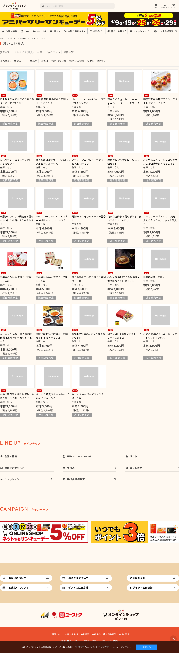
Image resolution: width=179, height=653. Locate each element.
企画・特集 (11, 31)
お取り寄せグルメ (77, 31)
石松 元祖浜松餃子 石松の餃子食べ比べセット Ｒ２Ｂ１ (123, 279)
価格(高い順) (76, 61)
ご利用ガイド (137, 578)
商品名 (33, 61)
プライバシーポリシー (94, 640)
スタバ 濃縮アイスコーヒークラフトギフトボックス (160, 335)
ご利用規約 (112, 640)
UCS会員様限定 (165, 31)
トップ (3, 38)
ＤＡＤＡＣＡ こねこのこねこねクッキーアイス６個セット (17, 101)
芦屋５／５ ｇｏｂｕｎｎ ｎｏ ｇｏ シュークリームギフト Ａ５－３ (123, 102)
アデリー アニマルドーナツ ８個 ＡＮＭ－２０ (88, 161)
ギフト (57, 31)
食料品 (96, 31)
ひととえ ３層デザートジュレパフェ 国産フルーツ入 (53, 161)
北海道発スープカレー (155, 277)
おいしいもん (39, 38)
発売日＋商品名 (96, 61)
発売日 (44, 61)
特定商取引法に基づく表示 (116, 634)
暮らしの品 (116, 31)
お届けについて (17, 578)
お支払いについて (19, 587)
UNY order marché (35, 31)
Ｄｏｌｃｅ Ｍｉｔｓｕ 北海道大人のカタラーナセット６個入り (160, 220)
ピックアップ (52, 52)
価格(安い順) (58, 61)
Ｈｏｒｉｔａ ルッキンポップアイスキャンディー (89, 101)
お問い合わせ (71, 634)
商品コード (20, 61)
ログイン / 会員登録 (141, 587)
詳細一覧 (69, 52)
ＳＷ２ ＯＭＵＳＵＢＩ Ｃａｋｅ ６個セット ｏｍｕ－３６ (52, 218)
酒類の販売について (70, 640)
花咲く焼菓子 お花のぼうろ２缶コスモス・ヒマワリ (124, 218)
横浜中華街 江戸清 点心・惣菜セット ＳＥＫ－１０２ (52, 335)
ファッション (140, 31)
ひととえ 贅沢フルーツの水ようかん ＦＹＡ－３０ (53, 396)
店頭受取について (78, 578)
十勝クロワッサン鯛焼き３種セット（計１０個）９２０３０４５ (16, 220)
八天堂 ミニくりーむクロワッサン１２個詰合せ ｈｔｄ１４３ (160, 161)
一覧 (39, 52)
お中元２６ (25, 38)
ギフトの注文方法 (78, 587)
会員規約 (96, 634)
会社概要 (85, 634)
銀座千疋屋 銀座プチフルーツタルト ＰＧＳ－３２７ (160, 101)
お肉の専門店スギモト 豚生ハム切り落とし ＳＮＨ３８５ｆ (17, 396)
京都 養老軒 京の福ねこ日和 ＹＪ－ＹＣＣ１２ (52, 101)
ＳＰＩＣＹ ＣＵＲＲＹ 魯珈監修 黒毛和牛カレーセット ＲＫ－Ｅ (16, 337)
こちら (113, 647)
